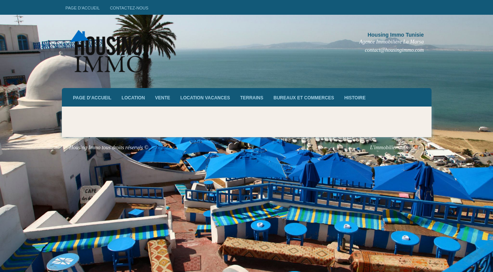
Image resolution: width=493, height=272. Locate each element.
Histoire (355, 97)
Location (133, 97)
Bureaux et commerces (303, 97)
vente (162, 97)
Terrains (251, 97)
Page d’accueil (83, 8)
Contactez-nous (129, 8)
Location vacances (205, 97)
